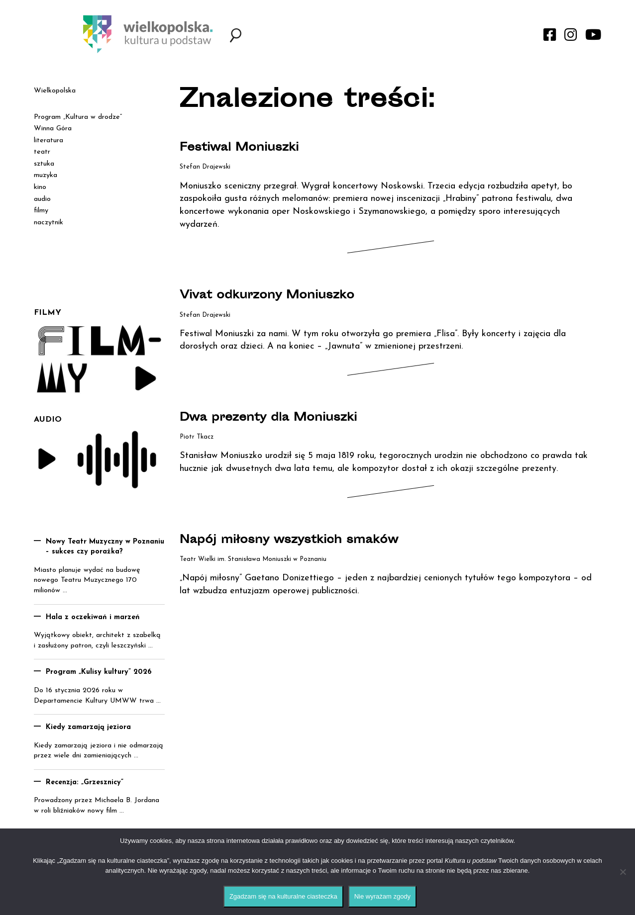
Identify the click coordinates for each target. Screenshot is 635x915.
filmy (41, 210)
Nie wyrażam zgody (382, 896)
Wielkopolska (55, 90)
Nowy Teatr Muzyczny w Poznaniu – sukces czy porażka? (105, 547)
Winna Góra (53, 128)
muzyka (45, 175)
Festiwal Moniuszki (253, 147)
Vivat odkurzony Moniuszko (287, 295)
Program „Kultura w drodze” (78, 117)
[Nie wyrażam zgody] (623, 872)
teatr (42, 152)
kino (40, 187)
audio (42, 199)
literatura (48, 140)
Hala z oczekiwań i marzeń (93, 617)
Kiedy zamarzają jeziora (88, 727)
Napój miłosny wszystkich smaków (314, 540)
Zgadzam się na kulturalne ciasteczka (283, 896)
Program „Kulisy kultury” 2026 (99, 672)
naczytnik (48, 222)
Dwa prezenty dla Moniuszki (289, 417)
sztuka (44, 164)
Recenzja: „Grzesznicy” (84, 782)
